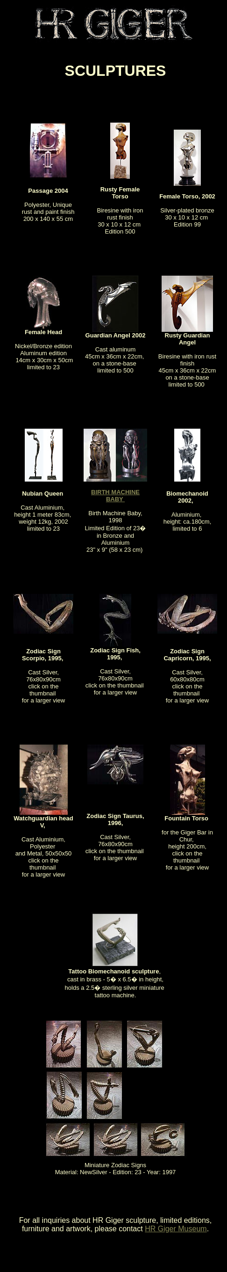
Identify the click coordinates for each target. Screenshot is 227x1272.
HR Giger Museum (175, 1229)
